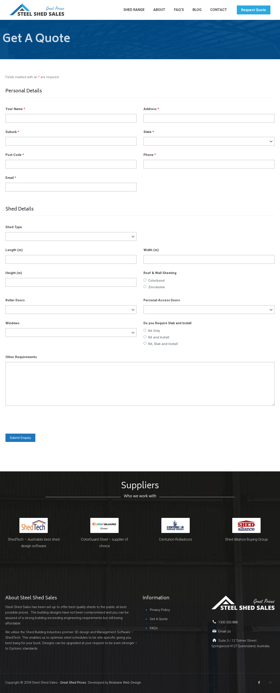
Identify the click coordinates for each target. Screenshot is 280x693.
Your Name (15, 109)
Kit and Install (158, 337)
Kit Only (154, 331)
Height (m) (13, 273)
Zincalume (156, 287)
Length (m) (14, 250)
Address (151, 109)
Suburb (12, 132)
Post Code (14, 155)
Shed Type (13, 227)
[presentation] (38, 419)
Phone (149, 155)
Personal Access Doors (161, 300)
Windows (12, 323)
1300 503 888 (227, 622)
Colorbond (156, 281)
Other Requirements (21, 357)
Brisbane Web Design (125, 682)
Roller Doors (15, 300)
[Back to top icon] (270, 682)
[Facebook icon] (259, 682)
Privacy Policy (160, 610)
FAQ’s (154, 628)
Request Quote (253, 10)
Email (10, 178)
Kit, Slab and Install (163, 344)
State (148, 132)
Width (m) (151, 250)
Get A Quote (159, 619)
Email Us (224, 631)
